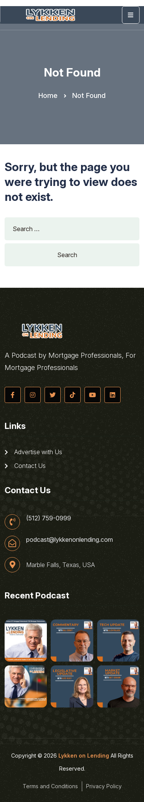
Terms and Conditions (50, 786)
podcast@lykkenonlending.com (69, 539)
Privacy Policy (104, 786)
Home (48, 95)
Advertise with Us (33, 452)
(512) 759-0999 (48, 518)
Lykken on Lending (83, 755)
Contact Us (25, 466)
